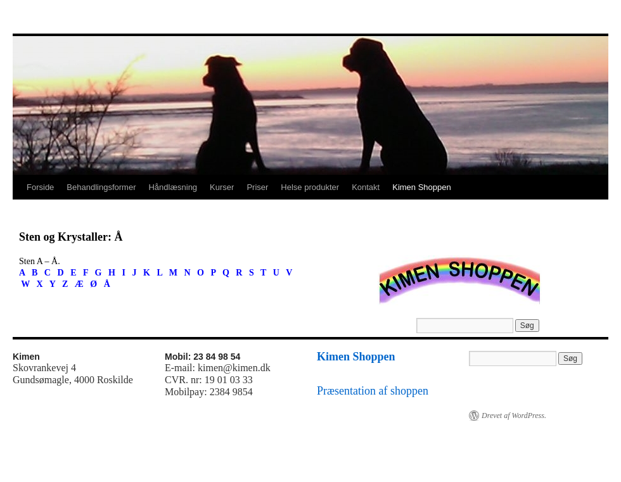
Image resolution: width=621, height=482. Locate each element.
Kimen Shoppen (421, 187)
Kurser (222, 187)
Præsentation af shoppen (372, 390)
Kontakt (366, 187)
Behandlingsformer (101, 187)
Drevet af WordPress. (514, 415)
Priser (257, 187)
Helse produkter (310, 187)
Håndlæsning (172, 187)
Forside (40, 187)
